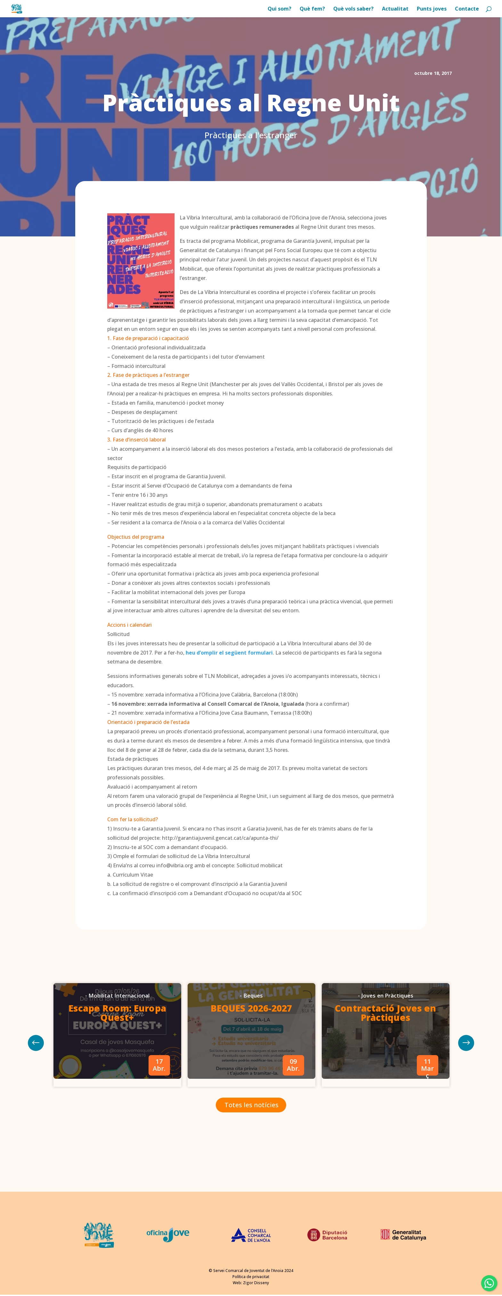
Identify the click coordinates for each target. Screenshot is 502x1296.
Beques (253, 995)
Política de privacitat (250, 1276)
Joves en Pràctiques (387, 995)
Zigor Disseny (256, 1282)
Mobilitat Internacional (119, 995)
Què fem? (312, 9)
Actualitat (395, 9)
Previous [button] (466, 1043)
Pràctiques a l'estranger (251, 135)
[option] (117, 1035)
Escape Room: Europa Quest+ (117, 1012)
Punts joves (432, 9)
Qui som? (279, 9)
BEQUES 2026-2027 (251, 1008)
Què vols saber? (353, 9)
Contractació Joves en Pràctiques (385, 1012)
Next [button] (36, 1043)
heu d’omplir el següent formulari (229, 652)
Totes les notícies (251, 1105)
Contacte (467, 9)
